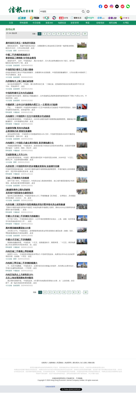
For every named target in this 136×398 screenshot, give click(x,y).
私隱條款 (60, 363)
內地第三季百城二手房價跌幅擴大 (21, 263)
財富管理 (75, 23)
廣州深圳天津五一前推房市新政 (20, 43)
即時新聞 (24, 23)
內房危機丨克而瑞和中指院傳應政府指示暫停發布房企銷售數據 (35, 204)
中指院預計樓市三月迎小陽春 (19, 69)
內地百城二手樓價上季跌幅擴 (19, 251)
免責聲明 (68, 363)
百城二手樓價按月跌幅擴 (17, 178)
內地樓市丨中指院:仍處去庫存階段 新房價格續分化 (30, 143)
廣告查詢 (76, 363)
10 (85, 34)
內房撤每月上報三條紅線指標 (19, 81)
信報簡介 (44, 363)
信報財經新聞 (50, 387)
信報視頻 (100, 23)
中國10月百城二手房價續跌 (18, 239)
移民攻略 (113, 23)
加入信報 (83, 363)
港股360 (49, 23)
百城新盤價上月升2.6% (16, 154)
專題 (88, 23)
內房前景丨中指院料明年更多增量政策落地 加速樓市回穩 (32, 166)
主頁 (11, 23)
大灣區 (126, 23)
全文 (33, 48)
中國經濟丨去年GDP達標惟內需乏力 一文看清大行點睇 (32, 104)
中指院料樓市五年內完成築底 (19, 93)
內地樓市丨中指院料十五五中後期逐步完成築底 (28, 116)
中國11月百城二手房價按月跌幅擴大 (23, 216)
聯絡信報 (91, 363)
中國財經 (16, 112)
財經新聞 (16, 65)
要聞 (14, 51)
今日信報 (37, 23)
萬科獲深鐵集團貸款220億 (18, 228)
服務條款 (52, 363)
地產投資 (62, 23)
